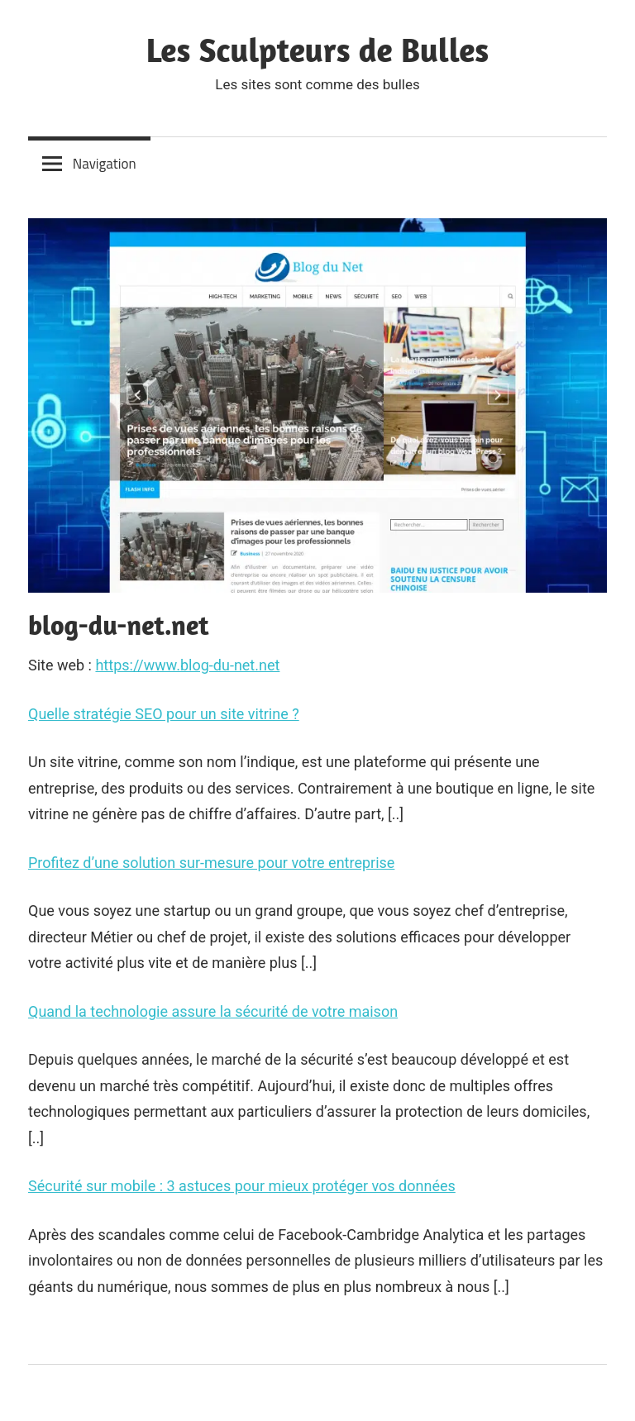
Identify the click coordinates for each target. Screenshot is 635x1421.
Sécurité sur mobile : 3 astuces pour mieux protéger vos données (242, 1185)
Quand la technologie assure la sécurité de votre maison (213, 1011)
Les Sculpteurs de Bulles (317, 49)
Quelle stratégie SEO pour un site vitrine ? (163, 713)
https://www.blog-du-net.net (187, 665)
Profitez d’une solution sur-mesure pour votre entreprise (211, 862)
